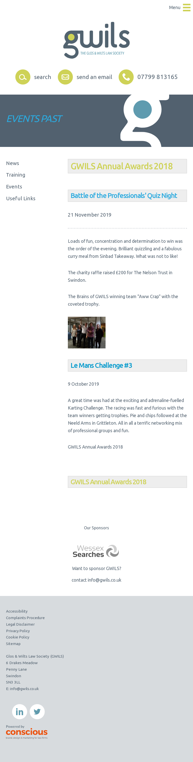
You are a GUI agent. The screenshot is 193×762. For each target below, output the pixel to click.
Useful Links (20, 199)
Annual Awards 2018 (134, 166)
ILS (89, 166)
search (42, 76)
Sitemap (13, 643)
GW (76, 482)
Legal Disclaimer (20, 624)
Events (14, 187)
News (12, 163)
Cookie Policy (18, 637)
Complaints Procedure (25, 618)
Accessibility (17, 611)
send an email (95, 76)
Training (15, 175)
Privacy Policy (18, 631)
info (13, 689)
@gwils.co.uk (28, 689)
